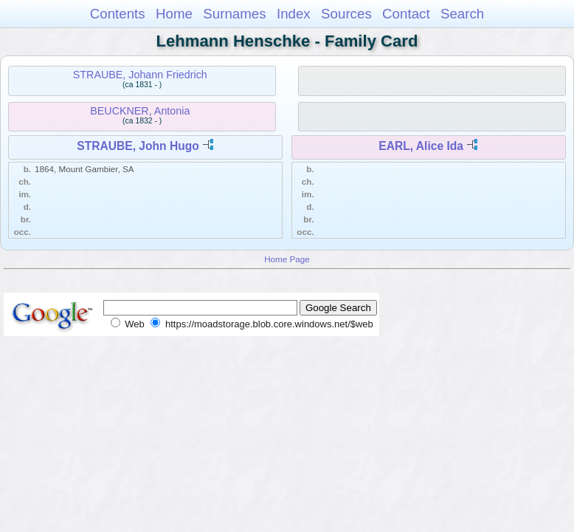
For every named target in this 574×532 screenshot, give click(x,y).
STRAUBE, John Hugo (137, 146)
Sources (346, 13)
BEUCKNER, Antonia (140, 111)
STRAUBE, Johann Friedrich (140, 75)
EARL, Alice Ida (420, 146)
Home (174, 13)
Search (462, 13)
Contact (406, 13)
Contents (117, 13)
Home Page (287, 259)
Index (294, 13)
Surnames (234, 13)
